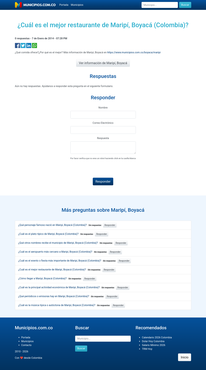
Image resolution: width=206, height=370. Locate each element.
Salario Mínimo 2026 (153, 345)
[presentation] (94, 169)
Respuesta (103, 138)
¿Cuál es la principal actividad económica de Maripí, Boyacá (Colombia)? (66, 287)
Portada (63, 4)
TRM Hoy (147, 348)
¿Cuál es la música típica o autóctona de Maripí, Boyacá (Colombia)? (64, 305)
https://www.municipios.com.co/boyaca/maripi (134, 52)
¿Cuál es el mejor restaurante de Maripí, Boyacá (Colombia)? (60, 269)
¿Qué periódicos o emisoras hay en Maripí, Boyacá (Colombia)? (61, 296)
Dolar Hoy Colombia (153, 341)
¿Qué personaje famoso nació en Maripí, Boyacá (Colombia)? (60, 225)
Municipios (77, 4)
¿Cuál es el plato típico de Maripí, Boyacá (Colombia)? (56, 233)
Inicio (184, 357)
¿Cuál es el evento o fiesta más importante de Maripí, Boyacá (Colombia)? (67, 260)
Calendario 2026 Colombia (157, 337)
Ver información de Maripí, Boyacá (103, 63)
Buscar (185, 4)
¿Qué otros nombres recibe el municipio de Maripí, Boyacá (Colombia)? (66, 242)
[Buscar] (160, 5)
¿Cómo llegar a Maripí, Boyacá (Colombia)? (50, 278)
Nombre (103, 107)
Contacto (26, 345)
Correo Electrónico (103, 122)
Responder (110, 225)
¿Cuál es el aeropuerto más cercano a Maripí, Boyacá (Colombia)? (63, 251)
